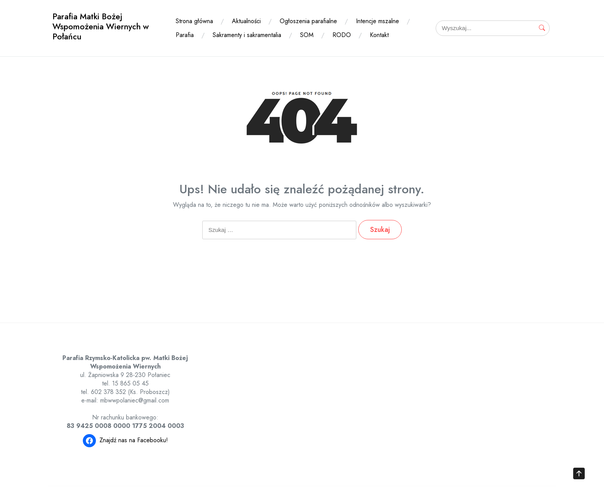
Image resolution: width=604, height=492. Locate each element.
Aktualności (246, 21)
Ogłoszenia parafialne (308, 21)
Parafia (185, 34)
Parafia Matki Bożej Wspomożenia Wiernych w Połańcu (100, 26)
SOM (307, 34)
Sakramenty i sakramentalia (247, 34)
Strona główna (194, 21)
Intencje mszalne (377, 21)
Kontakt (379, 34)
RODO (341, 34)
